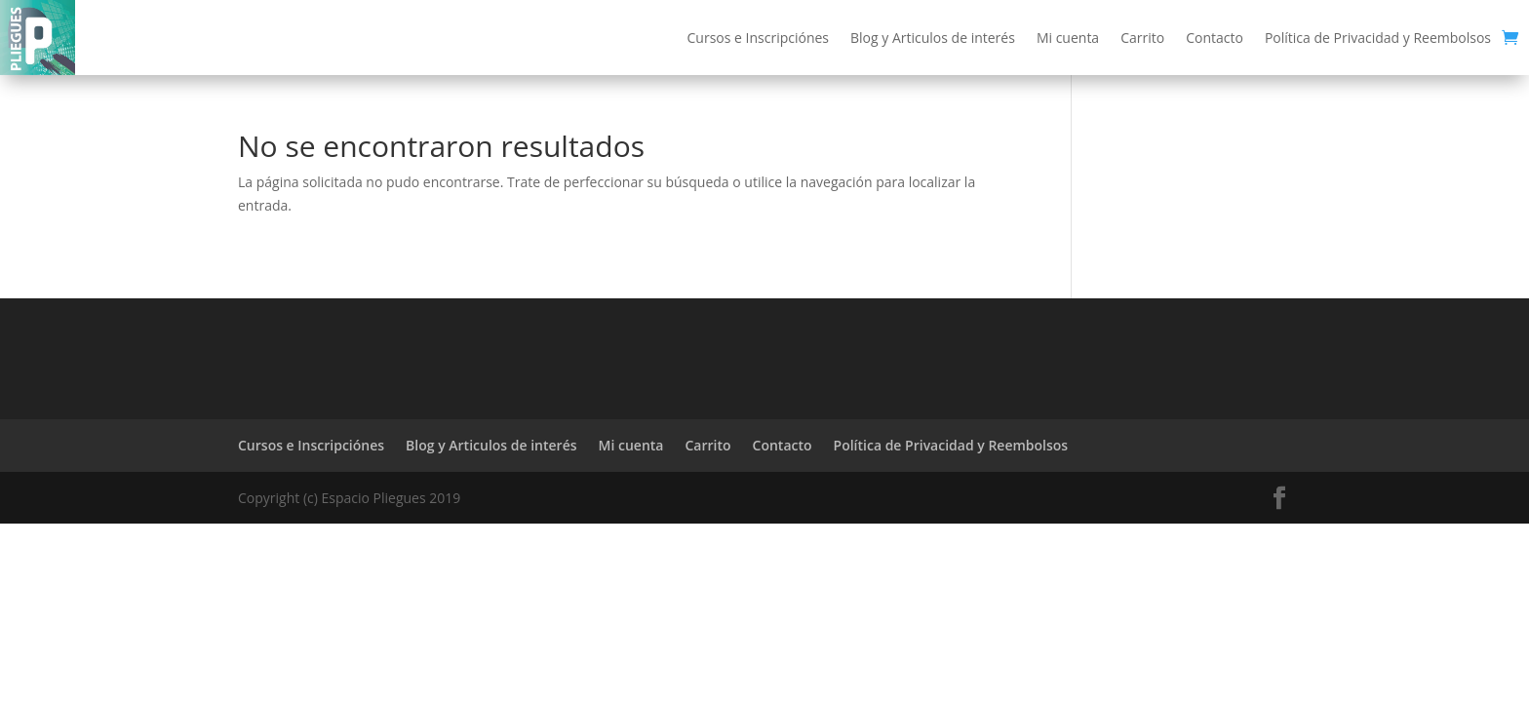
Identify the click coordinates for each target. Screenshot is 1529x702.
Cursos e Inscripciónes (758, 37)
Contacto (1214, 37)
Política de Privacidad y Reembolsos (1378, 37)
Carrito (1142, 37)
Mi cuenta (1068, 37)
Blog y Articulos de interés (932, 37)
